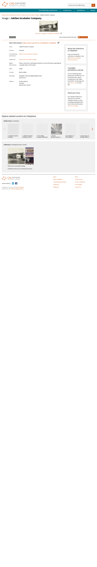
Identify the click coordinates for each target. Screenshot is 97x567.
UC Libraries (21, 187)
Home (54, 177)
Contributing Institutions (48, 10)
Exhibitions (81, 10)
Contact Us (78, 187)
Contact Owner (82, 37)
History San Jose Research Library (11, 15)
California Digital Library (17, 189)
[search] (93, 5)
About (93, 10)
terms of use (73, 83)
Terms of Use (78, 179)
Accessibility (78, 184)
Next (92, 129)
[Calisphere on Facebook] (16, 183)
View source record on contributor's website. (39, 43)
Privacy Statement (80, 182)
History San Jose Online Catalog (30, 15)
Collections (67, 10)
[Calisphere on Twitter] (13, 183)
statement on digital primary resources (74, 59)
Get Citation (12, 37)
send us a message (73, 106)
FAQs (76, 177)
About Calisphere (57, 179)
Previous (4, 129)
